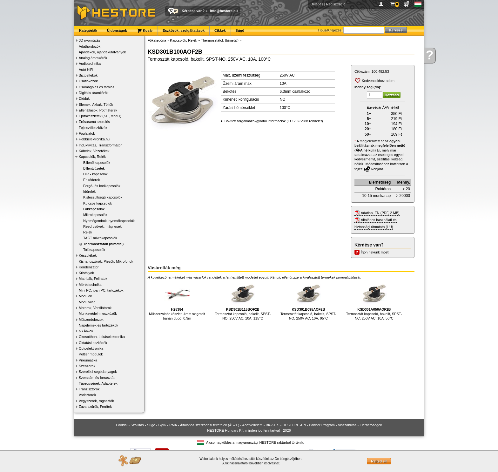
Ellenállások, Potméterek (98, 110)
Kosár (145, 30)
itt (265, 463)
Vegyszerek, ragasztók (96, 401)
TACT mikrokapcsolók (100, 238)
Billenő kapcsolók (96, 163)
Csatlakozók (88, 81)
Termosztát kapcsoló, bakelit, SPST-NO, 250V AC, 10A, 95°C (308, 300)
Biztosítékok (88, 75)
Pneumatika (88, 360)
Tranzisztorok (89, 389)
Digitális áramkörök (94, 93)
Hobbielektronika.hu (94, 139)
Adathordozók (89, 46)
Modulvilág (87, 302)
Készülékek (88, 255)
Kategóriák (88, 30)
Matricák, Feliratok (93, 278)
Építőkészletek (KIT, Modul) (100, 116)
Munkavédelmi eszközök (98, 313)
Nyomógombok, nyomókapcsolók (109, 221)
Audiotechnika (90, 63)
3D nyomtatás (89, 40)
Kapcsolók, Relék (92, 156)
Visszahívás (347, 425)
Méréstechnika (90, 285)
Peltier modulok (91, 354)
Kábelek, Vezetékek (94, 151)
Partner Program (322, 425)
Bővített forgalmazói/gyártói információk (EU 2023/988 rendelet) (274, 121)
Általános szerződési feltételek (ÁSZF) (209, 425)
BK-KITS (272, 425)
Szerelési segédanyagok (98, 372)
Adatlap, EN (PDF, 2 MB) (380, 213)
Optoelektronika (91, 348)
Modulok (85, 296)
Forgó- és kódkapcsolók (101, 186)
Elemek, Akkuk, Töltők (96, 104)
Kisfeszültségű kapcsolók (102, 197)
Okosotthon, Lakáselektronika (102, 337)
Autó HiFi (86, 69)
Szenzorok (87, 366)
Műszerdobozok (91, 319)
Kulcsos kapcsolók (97, 203)
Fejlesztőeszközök (93, 128)
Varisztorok (87, 395)
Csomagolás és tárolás (96, 87)
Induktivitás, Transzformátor (100, 145)
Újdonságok (117, 30)
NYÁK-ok (86, 331)
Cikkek (219, 30)
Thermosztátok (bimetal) (103, 244)
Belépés (317, 4)
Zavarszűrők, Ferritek (95, 406)
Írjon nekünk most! (375, 252)
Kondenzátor (88, 267)
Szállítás (137, 425)
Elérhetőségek (371, 425)
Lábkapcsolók (93, 209)
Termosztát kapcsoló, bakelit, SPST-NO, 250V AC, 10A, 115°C (243, 300)
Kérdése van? (193, 11)
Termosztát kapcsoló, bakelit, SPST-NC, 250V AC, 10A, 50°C (374, 300)
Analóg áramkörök (93, 58)
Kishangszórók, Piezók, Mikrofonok (106, 261)
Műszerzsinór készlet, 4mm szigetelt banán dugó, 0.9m (177, 300)
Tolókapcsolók (94, 250)
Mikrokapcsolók (95, 215)
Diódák (84, 98)
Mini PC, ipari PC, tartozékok (101, 290)
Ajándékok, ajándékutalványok (102, 52)
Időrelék (89, 191)
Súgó (240, 30)
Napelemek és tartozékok (98, 325)
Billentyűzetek (94, 168)
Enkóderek (91, 180)
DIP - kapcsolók (95, 174)
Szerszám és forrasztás (97, 378)
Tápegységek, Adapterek (98, 383)
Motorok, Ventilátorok (95, 308)
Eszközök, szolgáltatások (184, 30)
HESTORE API (294, 425)
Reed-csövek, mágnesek (102, 226)
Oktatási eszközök (93, 343)
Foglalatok (87, 133)
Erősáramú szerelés (94, 122)
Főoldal (121, 425)
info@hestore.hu (224, 11)
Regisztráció (336, 4)
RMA (173, 425)
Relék (87, 232)
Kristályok (86, 273)
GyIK (162, 425)
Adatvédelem (252, 425)
